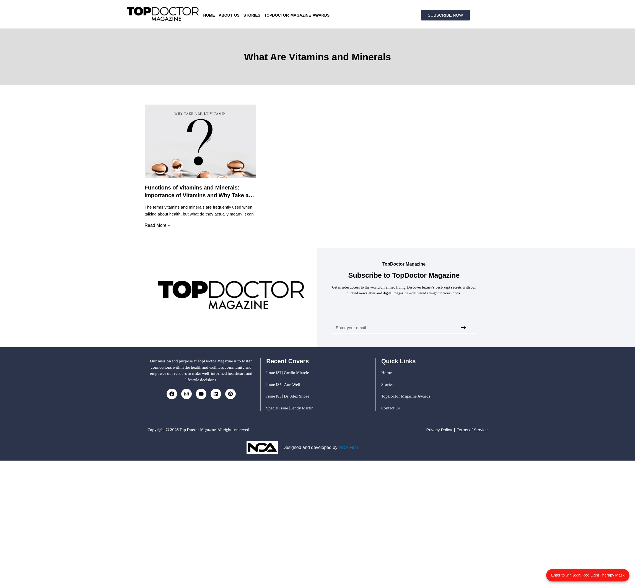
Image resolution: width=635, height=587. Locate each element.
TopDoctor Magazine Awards (297, 15)
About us (229, 15)
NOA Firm (348, 447)
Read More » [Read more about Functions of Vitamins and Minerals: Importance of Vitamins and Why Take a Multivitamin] (157, 225)
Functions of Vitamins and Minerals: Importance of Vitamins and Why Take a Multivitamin (197, 195)
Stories (251, 15)
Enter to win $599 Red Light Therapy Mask (587, 575)
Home (209, 15)
